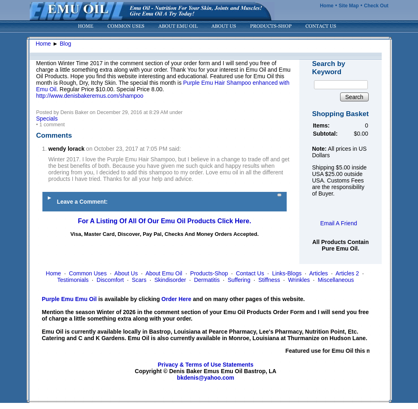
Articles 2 (347, 273)
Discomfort (110, 280)
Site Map (348, 6)
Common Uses (88, 273)
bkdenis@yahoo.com (205, 377)
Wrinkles (299, 280)
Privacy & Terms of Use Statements (206, 364)
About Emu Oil (164, 273)
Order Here (176, 299)
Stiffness (269, 280)
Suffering (239, 280)
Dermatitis (207, 280)
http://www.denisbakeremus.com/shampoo (90, 95)
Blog (65, 43)
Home (326, 6)
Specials (47, 118)
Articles (318, 273)
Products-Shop (209, 273)
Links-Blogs (286, 273)
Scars (139, 280)
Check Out (376, 6)
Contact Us (250, 273)
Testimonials (72, 280)
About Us (126, 273)
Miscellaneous (336, 280)
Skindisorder (170, 280)
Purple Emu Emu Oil (69, 299)
